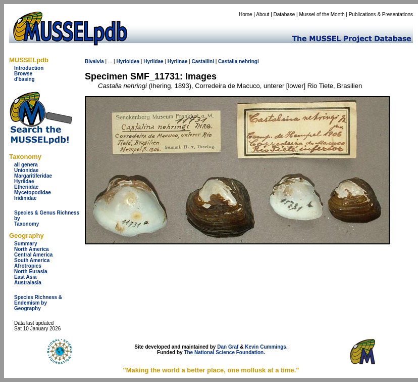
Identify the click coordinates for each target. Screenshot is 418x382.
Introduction (28, 68)
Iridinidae (25, 198)
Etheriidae (26, 187)
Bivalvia (94, 61)
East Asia (25, 277)
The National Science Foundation (224, 352)
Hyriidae (24, 181)
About (262, 14)
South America (31, 260)
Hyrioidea (127, 61)
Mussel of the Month (322, 14)
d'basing (24, 79)
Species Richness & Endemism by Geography (38, 302)
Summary (25, 243)
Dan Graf (227, 347)
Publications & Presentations (381, 14)
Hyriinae (177, 61)
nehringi (248, 61)
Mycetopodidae (32, 192)
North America (31, 249)
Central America (33, 255)
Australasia (27, 282)
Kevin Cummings (265, 347)
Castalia (227, 61)
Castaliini (202, 61)
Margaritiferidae (33, 176)
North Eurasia (30, 271)
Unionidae (26, 170)
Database (284, 14)
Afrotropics (27, 266)
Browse (23, 73)
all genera (26, 164)
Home (245, 14)
